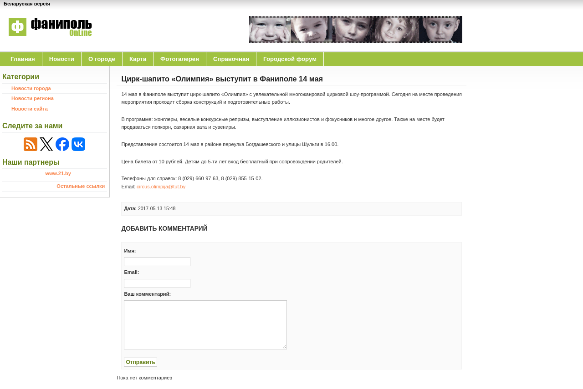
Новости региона (32, 98)
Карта (137, 59)
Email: (131, 272)
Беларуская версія (27, 3)
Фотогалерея (179, 59)
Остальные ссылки (80, 186)
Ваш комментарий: (147, 294)
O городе (101, 59)
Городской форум (290, 59)
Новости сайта (29, 108)
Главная (22, 59)
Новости (61, 59)
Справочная (231, 59)
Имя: (130, 250)
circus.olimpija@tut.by (161, 186)
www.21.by (58, 173)
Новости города (31, 88)
